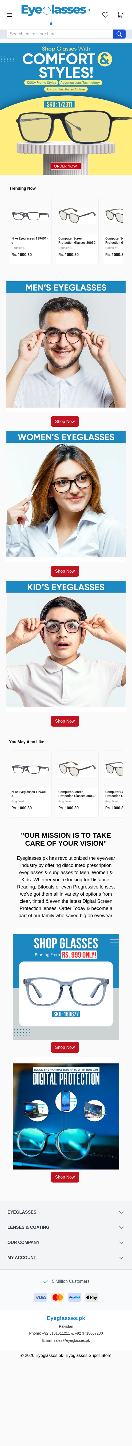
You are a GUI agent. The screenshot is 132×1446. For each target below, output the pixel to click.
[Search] (119, 34)
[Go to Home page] (56, 14)
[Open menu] (9, 15)
